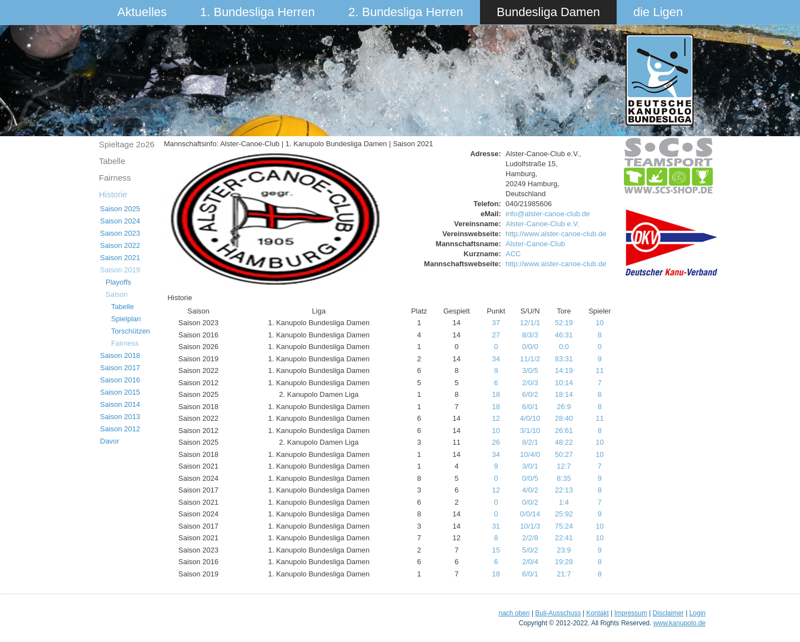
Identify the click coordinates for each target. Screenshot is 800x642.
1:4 (564, 502)
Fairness (115, 177)
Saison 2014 (120, 404)
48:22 (564, 442)
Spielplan (126, 319)
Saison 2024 (120, 221)
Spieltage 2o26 (126, 144)
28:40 (564, 418)
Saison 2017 (120, 368)
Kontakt (597, 613)
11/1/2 (530, 359)
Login (697, 613)
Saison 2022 (120, 245)
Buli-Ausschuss (558, 613)
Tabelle (112, 161)
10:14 (564, 383)
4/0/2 (530, 490)
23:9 (564, 550)
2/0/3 (530, 383)
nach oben (513, 613)
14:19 (564, 370)
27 (496, 335)
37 (496, 322)
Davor (109, 441)
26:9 (564, 406)
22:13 (564, 490)
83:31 (564, 359)
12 (496, 418)
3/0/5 (530, 370)
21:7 (564, 574)
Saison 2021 (120, 257)
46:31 (564, 335)
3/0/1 (530, 466)
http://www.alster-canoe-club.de (556, 234)
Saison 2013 (120, 416)
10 (599, 322)
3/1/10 (530, 430)
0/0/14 (530, 514)
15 (496, 550)
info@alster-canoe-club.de (548, 214)
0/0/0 (530, 346)
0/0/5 (530, 478)
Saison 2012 (120, 429)
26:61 (564, 430)
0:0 (564, 346)
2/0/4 (530, 562)
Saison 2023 (120, 233)
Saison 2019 (120, 270)
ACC (513, 254)
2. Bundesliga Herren (405, 12)
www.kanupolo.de (679, 623)
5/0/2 (530, 550)
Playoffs (118, 282)
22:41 (564, 538)
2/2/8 (530, 538)
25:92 (564, 514)
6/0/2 (530, 394)
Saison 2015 (120, 392)
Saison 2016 (120, 380)
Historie (113, 194)
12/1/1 (530, 322)
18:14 (564, 394)
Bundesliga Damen (548, 12)
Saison (117, 294)
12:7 (564, 466)
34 (496, 359)
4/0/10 (530, 418)
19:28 (564, 562)
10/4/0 (530, 454)
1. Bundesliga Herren (257, 12)
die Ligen (658, 12)
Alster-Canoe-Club (535, 244)
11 (599, 370)
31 (496, 526)
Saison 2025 (120, 209)
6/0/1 (530, 406)
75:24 (564, 526)
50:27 (564, 454)
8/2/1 (530, 442)
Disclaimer (668, 613)
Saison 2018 (120, 355)
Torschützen (130, 331)
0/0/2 (530, 502)
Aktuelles (142, 12)
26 (496, 442)
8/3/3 (530, 335)
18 (496, 394)
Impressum (630, 613)
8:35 (564, 478)
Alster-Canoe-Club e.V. (542, 224)
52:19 (564, 322)
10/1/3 (530, 526)
